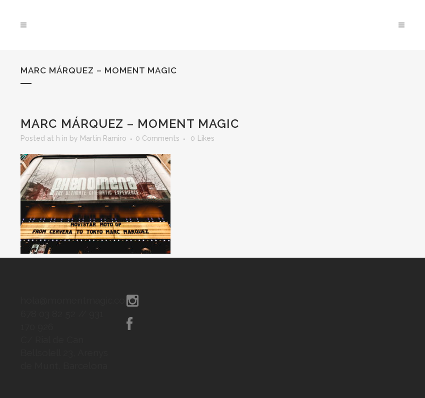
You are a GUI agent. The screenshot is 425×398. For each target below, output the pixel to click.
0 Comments (158, 138)
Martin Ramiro (103, 138)
